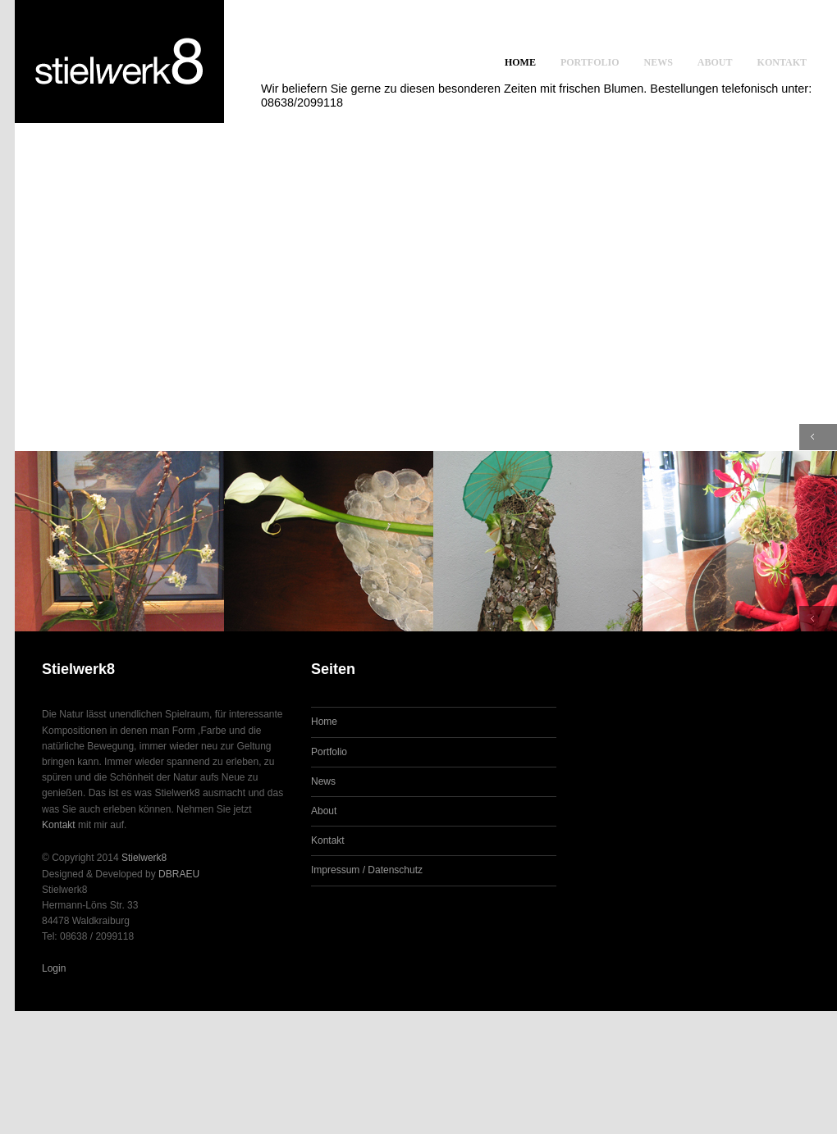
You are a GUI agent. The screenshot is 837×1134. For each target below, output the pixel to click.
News (658, 62)
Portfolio (590, 62)
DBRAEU (178, 874)
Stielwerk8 (144, 857)
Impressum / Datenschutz (367, 870)
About (715, 62)
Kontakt (782, 62)
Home (520, 62)
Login (54, 968)
